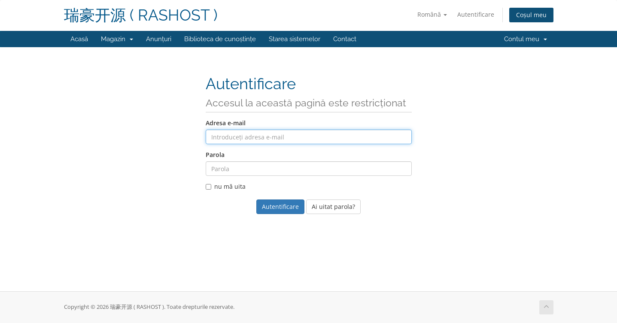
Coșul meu (531, 15)
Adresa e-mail (226, 123)
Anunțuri (158, 39)
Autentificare (475, 14)
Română (432, 14)
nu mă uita (226, 186)
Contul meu (525, 39)
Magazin (117, 39)
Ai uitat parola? (333, 206)
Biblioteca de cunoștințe (220, 39)
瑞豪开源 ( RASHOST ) (141, 15)
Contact (344, 39)
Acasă (79, 39)
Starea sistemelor (294, 39)
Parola (215, 155)
